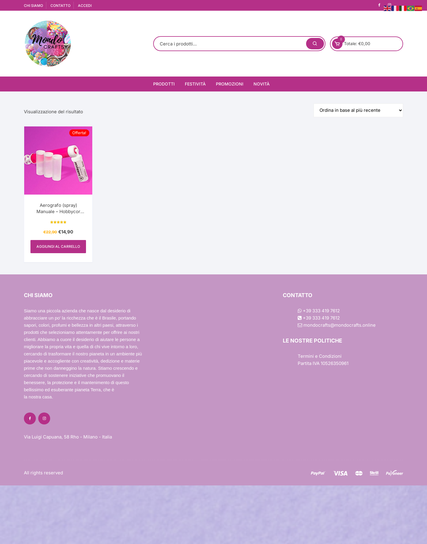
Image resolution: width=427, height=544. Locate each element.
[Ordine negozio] (358, 110)
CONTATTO (60, 5)
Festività (195, 83)
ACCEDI (85, 5)
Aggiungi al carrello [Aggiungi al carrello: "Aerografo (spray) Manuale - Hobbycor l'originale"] (58, 246)
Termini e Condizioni (320, 356)
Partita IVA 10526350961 (323, 363)
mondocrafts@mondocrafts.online (337, 325)
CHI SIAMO (33, 5)
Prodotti (164, 83)
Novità (262, 83)
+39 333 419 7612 (319, 311)
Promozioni (229, 83)
